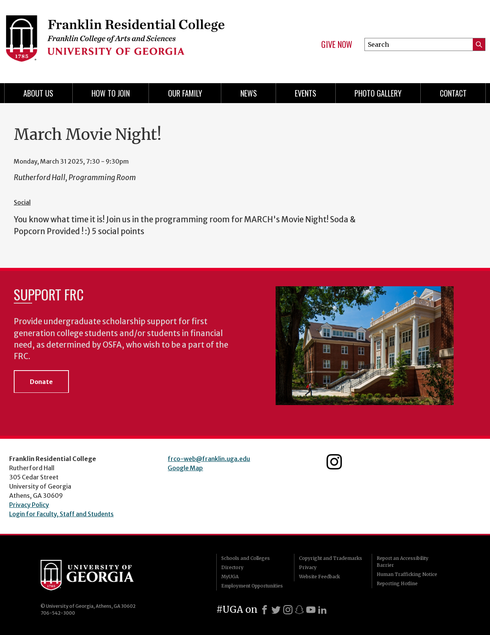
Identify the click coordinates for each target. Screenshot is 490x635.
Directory (232, 567)
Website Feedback (319, 576)
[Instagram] (287, 609)
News (248, 93)
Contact (453, 93)
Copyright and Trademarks (330, 558)
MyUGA (229, 576)
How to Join (110, 93)
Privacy (308, 567)
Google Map (185, 468)
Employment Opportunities (252, 586)
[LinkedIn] (322, 609)
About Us (38, 93)
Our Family (185, 93)
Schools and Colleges (245, 558)
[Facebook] (264, 609)
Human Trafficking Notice (407, 574)
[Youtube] (310, 609)
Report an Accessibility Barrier (402, 561)
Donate (41, 382)
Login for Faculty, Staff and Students (61, 514)
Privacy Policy (29, 505)
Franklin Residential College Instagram (334, 461)
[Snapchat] (299, 609)
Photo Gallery (378, 93)
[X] (276, 609)
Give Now (336, 44)
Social (22, 202)
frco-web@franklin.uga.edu (209, 459)
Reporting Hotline (397, 583)
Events (305, 93)
